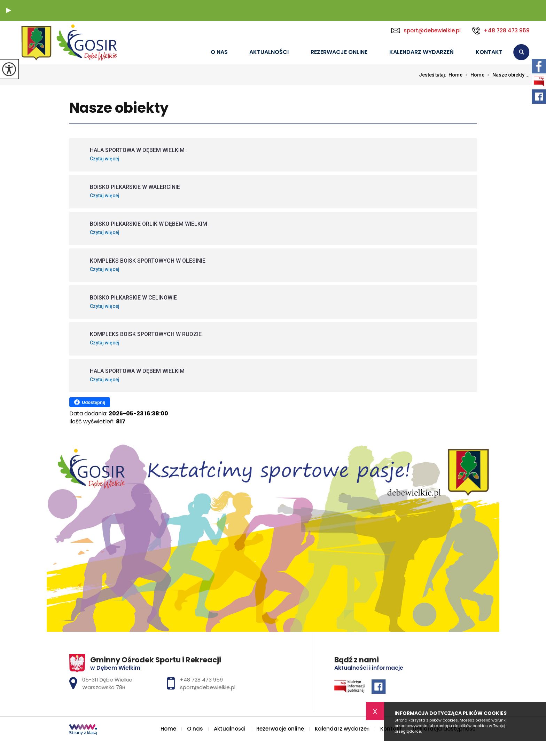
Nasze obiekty (119, 108)
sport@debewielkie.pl (426, 30)
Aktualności (269, 52)
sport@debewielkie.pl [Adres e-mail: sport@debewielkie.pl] (207, 687)
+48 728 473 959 (501, 30)
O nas (219, 52)
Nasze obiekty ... (507, 74)
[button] (8, 10)
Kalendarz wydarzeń (421, 52)
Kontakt (489, 52)
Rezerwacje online (339, 52)
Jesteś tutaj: (433, 74)
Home (191, 52)
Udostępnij (89, 402)
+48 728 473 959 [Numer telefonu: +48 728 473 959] (201, 679)
